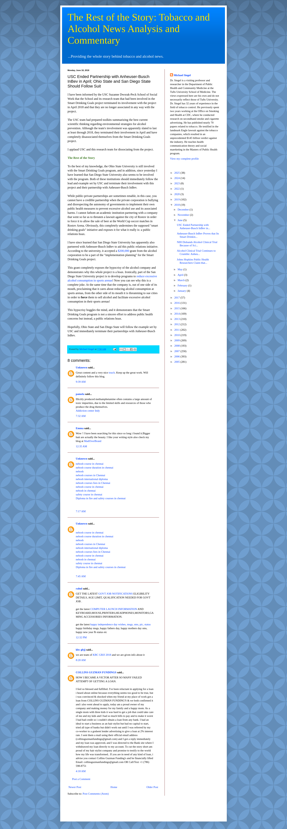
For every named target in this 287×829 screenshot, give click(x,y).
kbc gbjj (80, 649)
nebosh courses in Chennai (90, 475)
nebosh (80, 471)
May (180, 269)
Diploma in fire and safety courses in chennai (101, 498)
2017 (177, 297)
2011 (177, 329)
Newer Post (74, 787)
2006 (177, 356)
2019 (177, 199)
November (184, 214)
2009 (177, 340)
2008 (177, 345)
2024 (177, 178)
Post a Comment (81, 779)
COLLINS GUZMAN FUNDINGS (96, 672)
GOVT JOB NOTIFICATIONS (115, 593)
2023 (177, 183)
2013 (177, 319)
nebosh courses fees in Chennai (93, 482)
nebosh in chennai (86, 490)
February (183, 285)
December (183, 209)
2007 (177, 351)
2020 (177, 194)
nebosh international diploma (92, 479)
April (181, 274)
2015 (177, 308)
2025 (177, 172)
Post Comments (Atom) (96, 793)
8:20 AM (81, 660)
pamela (80, 394)
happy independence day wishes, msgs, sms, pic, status (120, 624)
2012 (177, 324)
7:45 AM (81, 576)
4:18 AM (81, 771)
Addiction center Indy (88, 410)
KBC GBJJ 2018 (102, 654)
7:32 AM (81, 415)
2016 (177, 302)
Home (114, 787)
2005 (177, 361)
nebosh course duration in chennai (94, 467)
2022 (177, 188)
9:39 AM (81, 381)
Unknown (81, 367)
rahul (79, 588)
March (181, 280)
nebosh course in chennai (89, 463)
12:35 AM (81, 446)
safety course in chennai (89, 494)
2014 (177, 313)
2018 (177, 204)
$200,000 (123, 251)
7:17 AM (81, 511)
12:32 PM (81, 637)
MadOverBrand (92, 441)
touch (112, 372)
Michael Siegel (182, 75)
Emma (80, 428)
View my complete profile (184, 158)
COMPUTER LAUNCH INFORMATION (114, 609)
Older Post (152, 787)
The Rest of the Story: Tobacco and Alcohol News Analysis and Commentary (139, 29)
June (180, 220)
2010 (177, 335)
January (182, 290)
